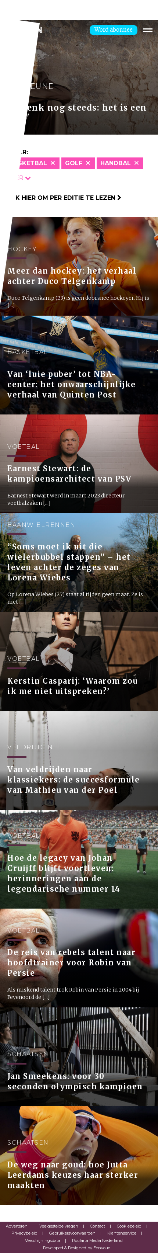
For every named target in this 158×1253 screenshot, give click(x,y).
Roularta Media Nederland (97, 1240)
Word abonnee (113, 29)
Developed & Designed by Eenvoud (77, 1247)
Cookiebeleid (129, 1226)
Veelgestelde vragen (58, 1226)
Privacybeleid (24, 1233)
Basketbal (28, 163)
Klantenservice (121, 1233)
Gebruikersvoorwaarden (72, 1233)
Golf (73, 163)
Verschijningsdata (42, 1240)
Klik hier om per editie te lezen (63, 197)
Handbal (115, 163)
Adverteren (17, 1226)
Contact (97, 1226)
